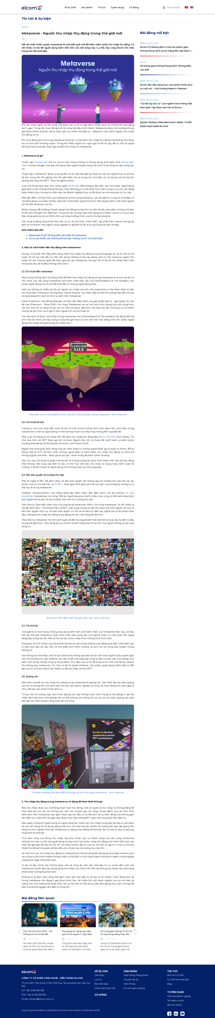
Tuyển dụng (126, 7)
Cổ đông (143, 7)
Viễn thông (129, 984)
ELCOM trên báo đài (177, 979)
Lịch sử (98, 979)
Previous (21, 930)
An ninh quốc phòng (134, 988)
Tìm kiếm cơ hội (175, 1000)
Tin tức (111, 7)
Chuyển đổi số (131, 979)
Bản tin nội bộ (174, 1005)
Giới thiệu (99, 975)
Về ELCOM (79, 7)
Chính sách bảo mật (105, 988)
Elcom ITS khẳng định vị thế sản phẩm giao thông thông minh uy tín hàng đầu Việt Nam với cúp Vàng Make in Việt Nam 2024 (166, 51)
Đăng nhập (171, 7)
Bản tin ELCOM (175, 975)
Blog (169, 984)
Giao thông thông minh (136, 975)
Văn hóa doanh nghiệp (179, 996)
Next (134, 930)
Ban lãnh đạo (101, 984)
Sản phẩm (96, 7)
